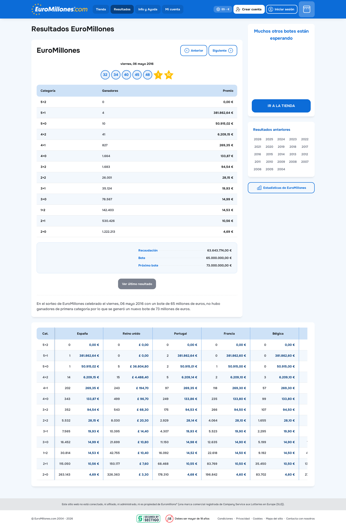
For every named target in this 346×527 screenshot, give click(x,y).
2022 (304, 139)
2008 (293, 162)
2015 (269, 154)
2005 (269, 169)
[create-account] (249, 9)
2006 (257, 169)
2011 (258, 162)
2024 (281, 139)
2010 (269, 162)
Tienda (101, 9)
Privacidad (243, 518)
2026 (257, 139)
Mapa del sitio (274, 518)
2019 (281, 147)
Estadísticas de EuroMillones (284, 188)
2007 (304, 162)
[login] (281, 9)
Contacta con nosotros (300, 518)
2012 (304, 154)
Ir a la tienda (281, 105)
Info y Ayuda (147, 9)
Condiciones (225, 518)
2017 (305, 147)
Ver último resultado (137, 284)
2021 (257, 147)
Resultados (122, 9)
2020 (269, 147)
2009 (281, 162)
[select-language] (223, 9)
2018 (293, 147)
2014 (281, 154)
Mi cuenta (172, 9)
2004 (281, 169)
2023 (293, 139)
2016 (257, 154)
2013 (293, 154)
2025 (269, 139)
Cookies (258, 518)
